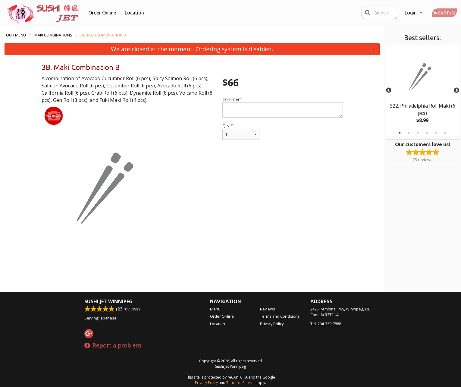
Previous (389, 90)
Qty (240, 131)
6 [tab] (445, 133)
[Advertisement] (192, 272)
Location (134, 12)
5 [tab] (436, 133)
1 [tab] (400, 133)
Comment (282, 107)
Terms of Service (240, 382)
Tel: (325, 323)
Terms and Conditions (280, 316)
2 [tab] (409, 133)
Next (456, 90)
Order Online (102, 12)
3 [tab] (418, 133)
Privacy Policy (272, 323)
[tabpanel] (422, 90)
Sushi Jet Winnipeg (108, 301)
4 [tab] (427, 133)
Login (411, 12)
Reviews (267, 309)
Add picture (53, 116)
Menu (215, 309)
